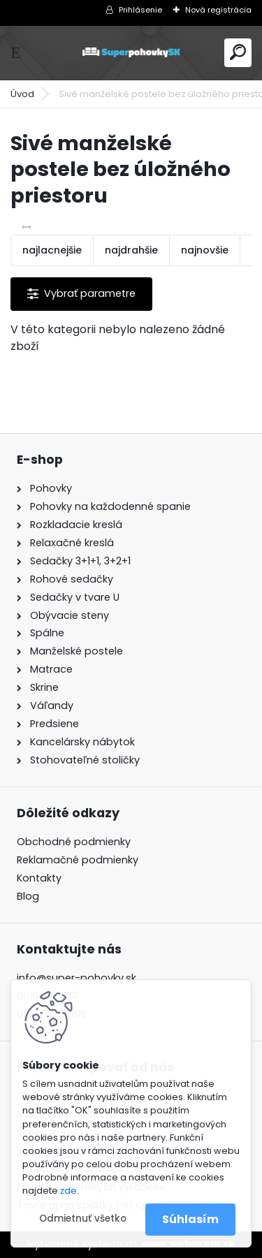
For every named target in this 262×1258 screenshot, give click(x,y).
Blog (28, 896)
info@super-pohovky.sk (76, 978)
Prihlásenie (140, 9)
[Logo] (131, 53)
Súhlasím (190, 1219)
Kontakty (39, 878)
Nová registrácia (218, 9)
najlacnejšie (52, 250)
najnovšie (204, 250)
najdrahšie (131, 250)
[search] (238, 52)
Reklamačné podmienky (77, 860)
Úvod (22, 94)
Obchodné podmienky (74, 842)
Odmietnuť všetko (82, 1218)
